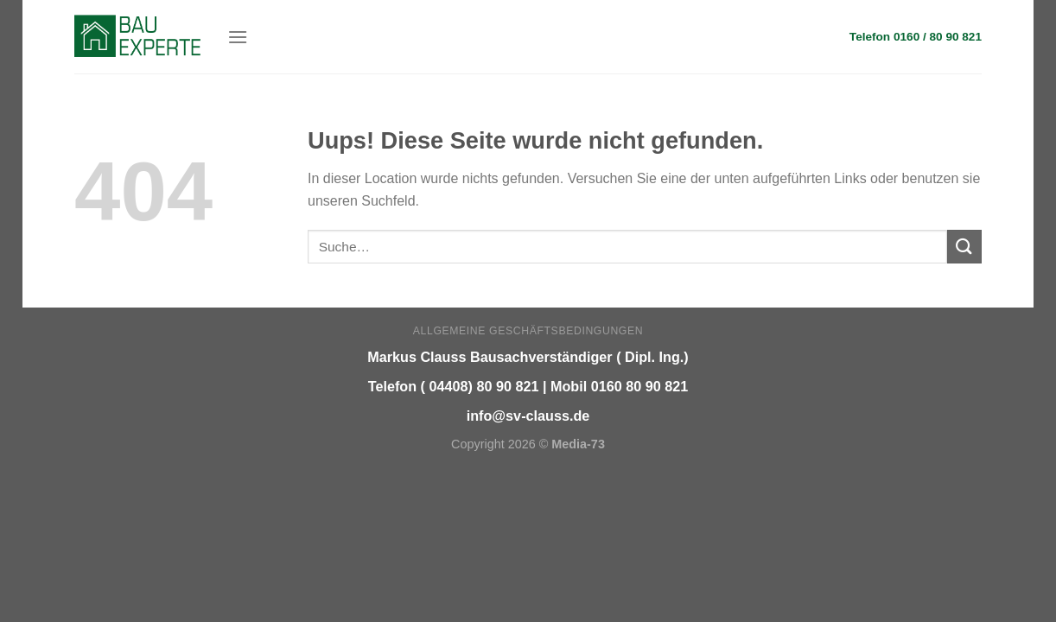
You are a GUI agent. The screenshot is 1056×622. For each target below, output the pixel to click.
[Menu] (237, 37)
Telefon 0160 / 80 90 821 (915, 36)
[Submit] (964, 246)
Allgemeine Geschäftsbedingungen (528, 331)
